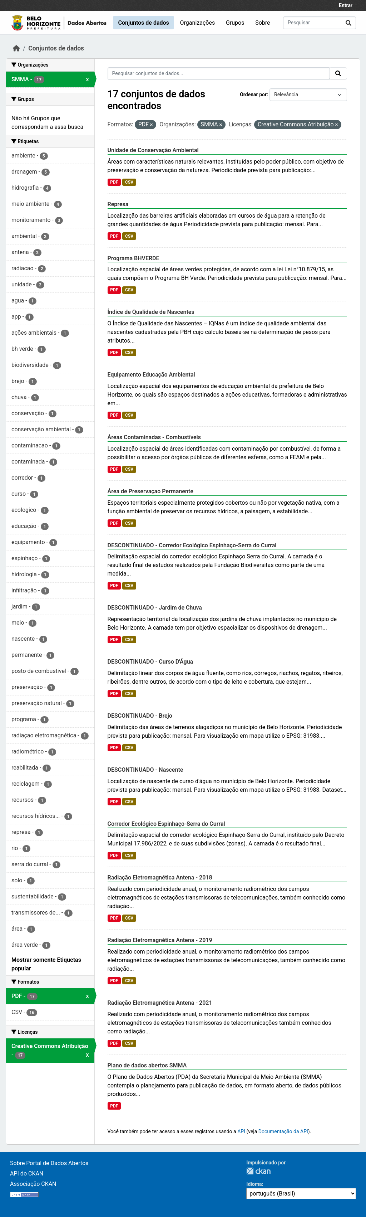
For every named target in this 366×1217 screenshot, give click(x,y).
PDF (114, 182)
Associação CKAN (33, 1183)
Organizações (197, 22)
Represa (118, 204)
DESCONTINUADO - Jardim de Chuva (155, 607)
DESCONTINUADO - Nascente (145, 769)
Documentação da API (283, 1131)
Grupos (235, 22)
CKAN (258, 1171)
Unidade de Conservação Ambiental (153, 150)
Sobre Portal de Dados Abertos (49, 1163)
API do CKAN (26, 1173)
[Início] (16, 48)
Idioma (254, 1184)
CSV (129, 182)
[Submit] (348, 22)
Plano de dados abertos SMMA (147, 1065)
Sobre (262, 22)
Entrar (345, 5)
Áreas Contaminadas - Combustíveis (154, 437)
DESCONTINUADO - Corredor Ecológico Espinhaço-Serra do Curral (192, 545)
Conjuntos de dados (143, 22)
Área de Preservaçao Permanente (150, 491)
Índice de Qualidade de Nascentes (151, 312)
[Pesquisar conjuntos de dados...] (319, 22)
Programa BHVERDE (133, 258)
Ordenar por (253, 94)
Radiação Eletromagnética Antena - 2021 (160, 1002)
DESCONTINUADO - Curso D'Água (150, 661)
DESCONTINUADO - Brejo (140, 715)
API (241, 1131)
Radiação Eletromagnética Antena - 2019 (160, 940)
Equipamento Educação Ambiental (151, 374)
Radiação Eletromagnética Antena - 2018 (160, 877)
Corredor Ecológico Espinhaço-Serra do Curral (166, 823)
